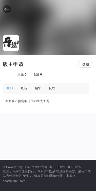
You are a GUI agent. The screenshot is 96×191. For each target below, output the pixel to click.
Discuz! (29, 167)
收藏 (85, 64)
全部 (10, 88)
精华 (38, 88)
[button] (7, 9)
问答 (52, 88)
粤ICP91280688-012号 (65, 167)
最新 (24, 88)
